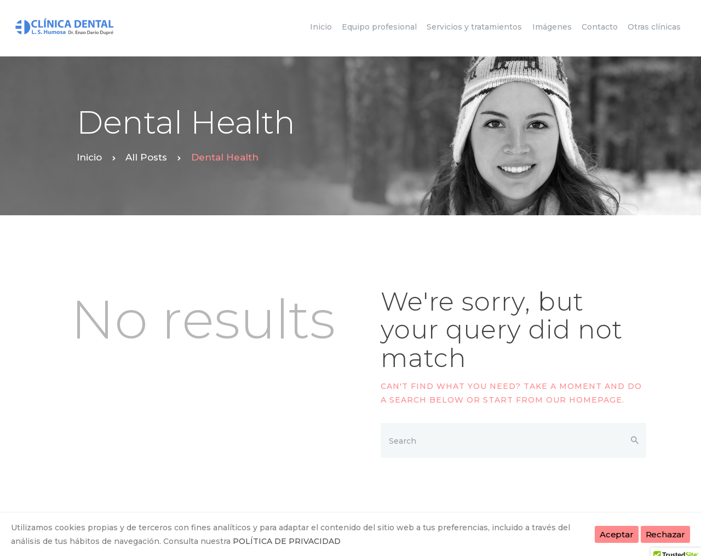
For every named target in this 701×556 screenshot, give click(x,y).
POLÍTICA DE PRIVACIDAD (287, 541)
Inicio (89, 157)
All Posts (146, 157)
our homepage (584, 400)
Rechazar (665, 534)
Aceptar (617, 534)
